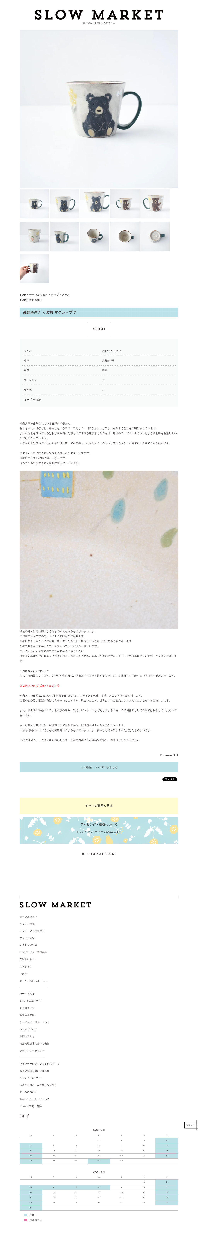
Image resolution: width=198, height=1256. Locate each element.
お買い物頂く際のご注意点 (34, 1071)
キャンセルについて (31, 1078)
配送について (34, 1001)
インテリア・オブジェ (32, 931)
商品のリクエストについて (34, 1099)
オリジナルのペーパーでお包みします (99, 827)
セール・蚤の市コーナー (33, 981)
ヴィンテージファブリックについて (39, 1063)
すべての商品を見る (99, 805)
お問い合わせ (27, 1036)
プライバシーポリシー (32, 1051)
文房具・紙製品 (28, 945)
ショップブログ (28, 1029)
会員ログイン (27, 1008)
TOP (23, 295)
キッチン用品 (27, 924)
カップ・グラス (60, 294)
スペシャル (26, 966)
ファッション (27, 938)
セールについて (28, 1092)
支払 (22, 1001)
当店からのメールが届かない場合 (38, 1085)
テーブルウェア (38, 294)
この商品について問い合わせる (99, 767)
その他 (23, 974)
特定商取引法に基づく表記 (34, 1043)
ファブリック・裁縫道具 (33, 952)
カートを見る (27, 994)
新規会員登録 (27, 1015)
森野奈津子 (36, 299)
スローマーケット (99, 15)
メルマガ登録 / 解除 (31, 1106)
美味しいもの (27, 959)
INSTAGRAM (99, 854)
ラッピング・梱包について (34, 1022)
